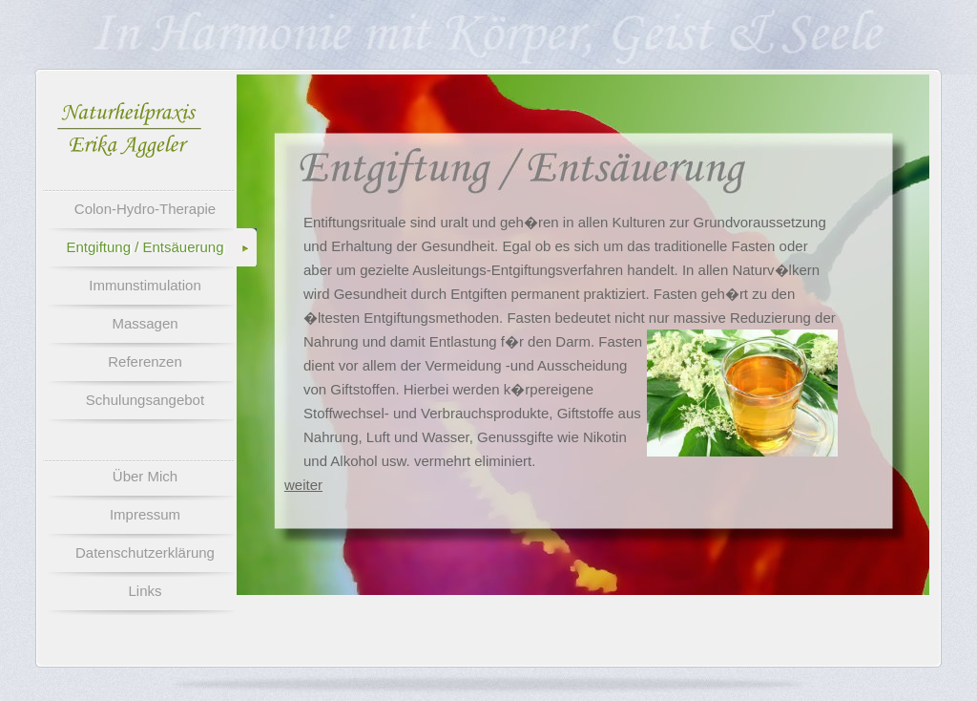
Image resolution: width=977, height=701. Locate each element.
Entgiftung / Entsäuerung (144, 247)
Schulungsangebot (145, 400)
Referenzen (145, 361)
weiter (303, 485)
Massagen (144, 323)
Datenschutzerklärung (145, 552)
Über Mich (145, 476)
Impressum (145, 514)
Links (144, 591)
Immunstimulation (145, 285)
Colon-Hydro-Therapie (145, 209)
